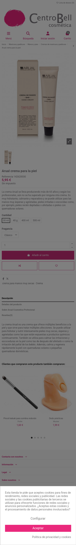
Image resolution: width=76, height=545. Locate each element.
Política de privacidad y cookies (51, 537)
